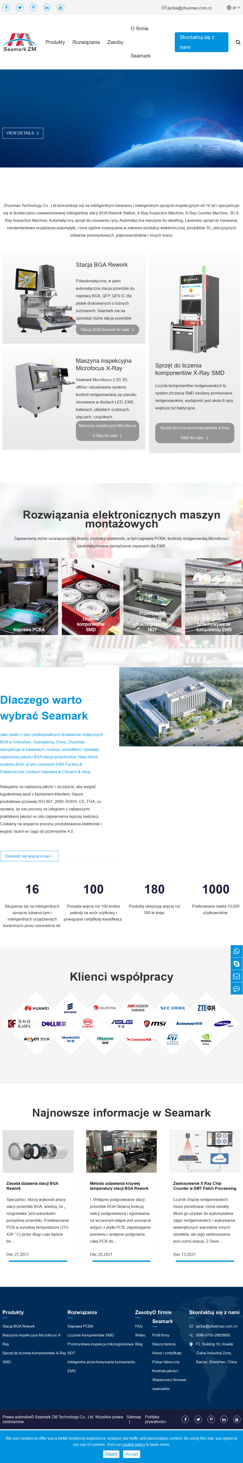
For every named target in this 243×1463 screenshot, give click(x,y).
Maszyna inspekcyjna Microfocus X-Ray (102, 365)
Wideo (140, 1336)
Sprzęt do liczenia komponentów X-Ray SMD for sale (194, 432)
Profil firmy (161, 1336)
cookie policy (133, 1444)
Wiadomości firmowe (169, 1381)
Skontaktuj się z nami (197, 42)
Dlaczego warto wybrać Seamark (45, 708)
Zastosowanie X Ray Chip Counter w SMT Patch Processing (204, 1187)
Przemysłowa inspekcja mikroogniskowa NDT (152, 621)
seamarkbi (160, 1390)
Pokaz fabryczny (166, 1363)
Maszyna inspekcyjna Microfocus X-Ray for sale (107, 430)
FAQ (139, 1327)
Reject (111, 1454)
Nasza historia (164, 1345)
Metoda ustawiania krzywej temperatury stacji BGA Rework (119, 1187)
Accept (132, 1454)
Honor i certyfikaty (167, 1354)
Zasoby (115, 42)
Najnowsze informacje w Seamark (121, 1113)
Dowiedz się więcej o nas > (29, 857)
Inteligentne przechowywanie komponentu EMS (214, 624)
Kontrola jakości (165, 1372)
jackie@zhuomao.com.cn (187, 7)
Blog (138, 1345)
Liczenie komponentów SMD (91, 624)
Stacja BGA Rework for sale (107, 329)
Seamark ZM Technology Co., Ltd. (64, 1418)
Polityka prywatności (155, 1420)
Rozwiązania (86, 42)
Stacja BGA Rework (100, 265)
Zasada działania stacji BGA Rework (32, 1187)
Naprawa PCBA (28, 629)
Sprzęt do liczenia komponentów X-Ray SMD (189, 369)
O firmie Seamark (141, 42)
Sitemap (134, 1418)
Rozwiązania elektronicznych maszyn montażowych (121, 519)
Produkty (55, 42)
